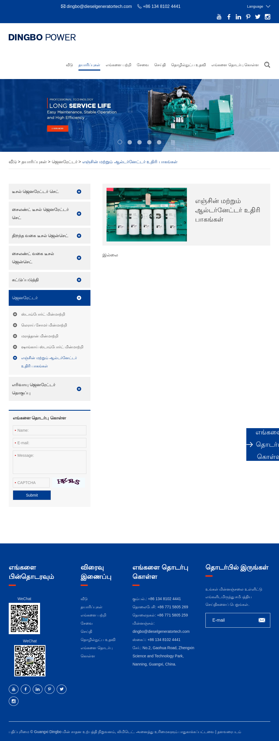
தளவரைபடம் (229, 732)
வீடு (69, 65)
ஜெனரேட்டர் (65, 161)
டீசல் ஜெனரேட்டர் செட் (35, 191)
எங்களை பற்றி (118, 65)
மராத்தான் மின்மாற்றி (39, 336)
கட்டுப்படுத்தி (25, 279)
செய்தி (160, 65)
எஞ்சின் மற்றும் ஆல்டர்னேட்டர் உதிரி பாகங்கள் (129, 161)
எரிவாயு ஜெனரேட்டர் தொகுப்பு (33, 388)
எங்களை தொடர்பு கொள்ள (235, 65)
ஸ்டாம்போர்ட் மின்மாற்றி (43, 314)
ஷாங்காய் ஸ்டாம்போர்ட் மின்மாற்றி (52, 347)
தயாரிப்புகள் (89, 65)
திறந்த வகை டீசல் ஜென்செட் (40, 235)
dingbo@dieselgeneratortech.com (99, 6)
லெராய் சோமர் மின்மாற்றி (44, 325)
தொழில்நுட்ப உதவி (188, 65)
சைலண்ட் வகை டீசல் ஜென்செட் (33, 257)
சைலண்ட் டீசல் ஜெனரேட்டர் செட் (40, 213)
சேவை (143, 65)
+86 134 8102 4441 (163, 639)
